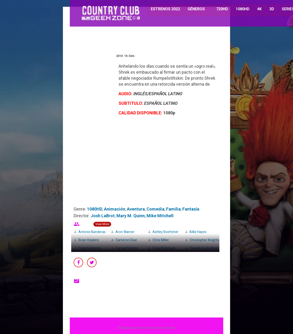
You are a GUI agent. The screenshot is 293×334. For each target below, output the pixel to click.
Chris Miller (160, 240)
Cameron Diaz (126, 240)
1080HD (240, 9)
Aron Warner (125, 232)
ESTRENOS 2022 (163, 9)
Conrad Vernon (126, 248)
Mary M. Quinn (130, 215)
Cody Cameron (89, 248)
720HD (219, 9)
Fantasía (190, 209)
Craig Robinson (163, 248)
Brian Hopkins (88, 240)
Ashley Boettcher (165, 232)
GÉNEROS (193, 9)
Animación (114, 209)
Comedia (155, 209)
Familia (173, 209)
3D (269, 9)
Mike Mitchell (160, 215)
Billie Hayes (198, 232)
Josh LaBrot (103, 215)
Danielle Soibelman (204, 248)
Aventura (136, 209)
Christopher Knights (204, 240)
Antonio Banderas (92, 232)
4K (257, 9)
